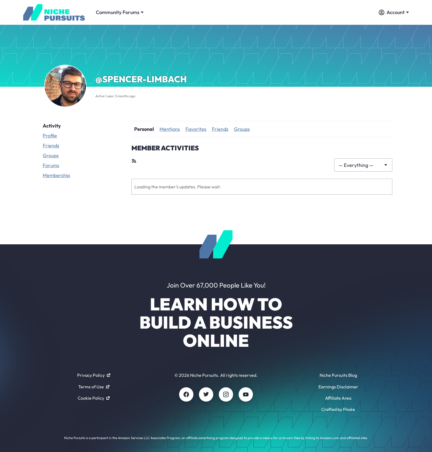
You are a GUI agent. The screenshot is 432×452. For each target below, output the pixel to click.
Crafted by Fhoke (338, 409)
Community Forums (120, 12)
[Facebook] (186, 394)
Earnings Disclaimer (338, 386)
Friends (51, 145)
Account (394, 12)
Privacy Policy (93, 375)
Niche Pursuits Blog (338, 375)
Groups (51, 155)
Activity (52, 126)
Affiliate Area (338, 398)
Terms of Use (93, 386)
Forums (51, 165)
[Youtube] (246, 394)
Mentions (170, 129)
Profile (50, 135)
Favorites (195, 129)
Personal (144, 129)
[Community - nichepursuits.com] (54, 12)
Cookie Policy (94, 398)
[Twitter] (206, 394)
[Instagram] (226, 394)
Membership (56, 175)
